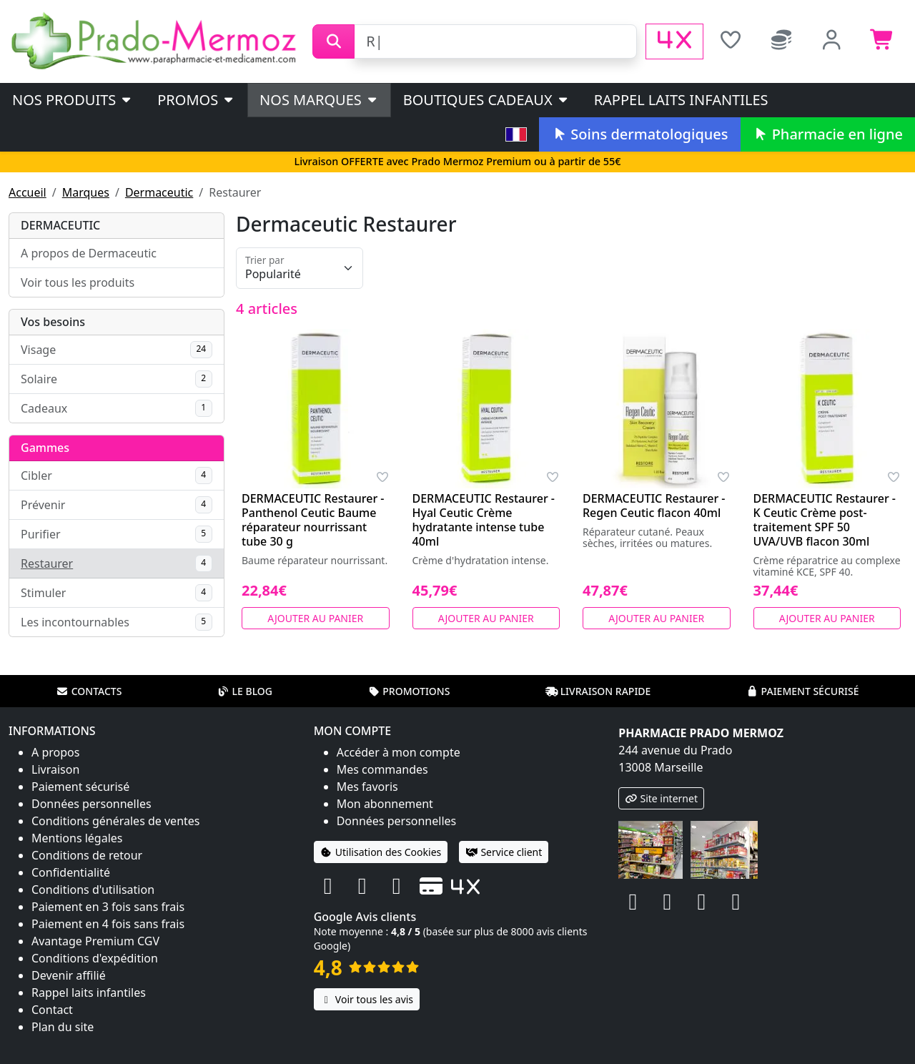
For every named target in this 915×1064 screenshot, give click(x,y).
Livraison (55, 769)
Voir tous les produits (77, 282)
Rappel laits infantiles (681, 99)
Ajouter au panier (315, 618)
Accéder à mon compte (398, 752)
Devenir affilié (68, 975)
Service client (503, 852)
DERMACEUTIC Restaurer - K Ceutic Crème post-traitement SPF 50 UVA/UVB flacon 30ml (824, 520)
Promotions (408, 691)
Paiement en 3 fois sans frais (107, 907)
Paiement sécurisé (802, 691)
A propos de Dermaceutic (89, 253)
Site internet (661, 798)
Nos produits (72, 99)
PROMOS (196, 99)
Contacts (89, 691)
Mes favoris (367, 786)
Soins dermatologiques (639, 134)
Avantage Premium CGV (95, 941)
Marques (85, 192)
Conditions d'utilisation (92, 889)
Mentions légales (77, 838)
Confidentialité (70, 872)
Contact (52, 1010)
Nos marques (319, 99)
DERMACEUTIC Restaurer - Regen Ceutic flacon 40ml (654, 506)
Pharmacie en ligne (828, 134)
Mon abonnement (385, 804)
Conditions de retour (86, 855)
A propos (55, 752)
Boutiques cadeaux (486, 99)
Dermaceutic (159, 192)
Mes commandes (382, 769)
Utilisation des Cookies (381, 852)
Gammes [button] (45, 447)
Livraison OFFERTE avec (457, 161)
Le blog (244, 691)
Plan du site (62, 1027)
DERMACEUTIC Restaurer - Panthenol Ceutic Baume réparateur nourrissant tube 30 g (313, 520)
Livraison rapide (598, 691)
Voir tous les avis (366, 999)
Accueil (27, 192)
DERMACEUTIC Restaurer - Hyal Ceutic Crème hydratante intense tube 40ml (483, 520)
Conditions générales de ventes (115, 821)
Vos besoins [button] (53, 322)
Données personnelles (91, 804)
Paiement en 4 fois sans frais (107, 924)
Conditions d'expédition (94, 958)
